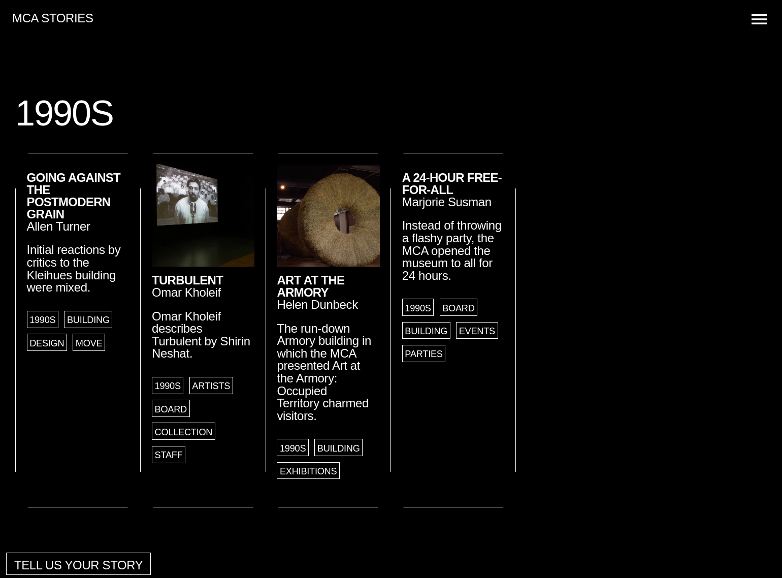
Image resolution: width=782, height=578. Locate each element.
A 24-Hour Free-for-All (452, 184)
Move (89, 343)
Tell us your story (78, 565)
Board (171, 409)
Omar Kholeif (186, 292)
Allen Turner (58, 226)
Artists (211, 386)
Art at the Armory (310, 286)
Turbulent (187, 280)
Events (477, 331)
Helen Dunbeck (317, 304)
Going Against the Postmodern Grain (73, 196)
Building (88, 320)
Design (46, 343)
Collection (184, 432)
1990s (42, 320)
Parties (423, 354)
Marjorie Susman (447, 202)
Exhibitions (308, 471)
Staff (169, 455)
